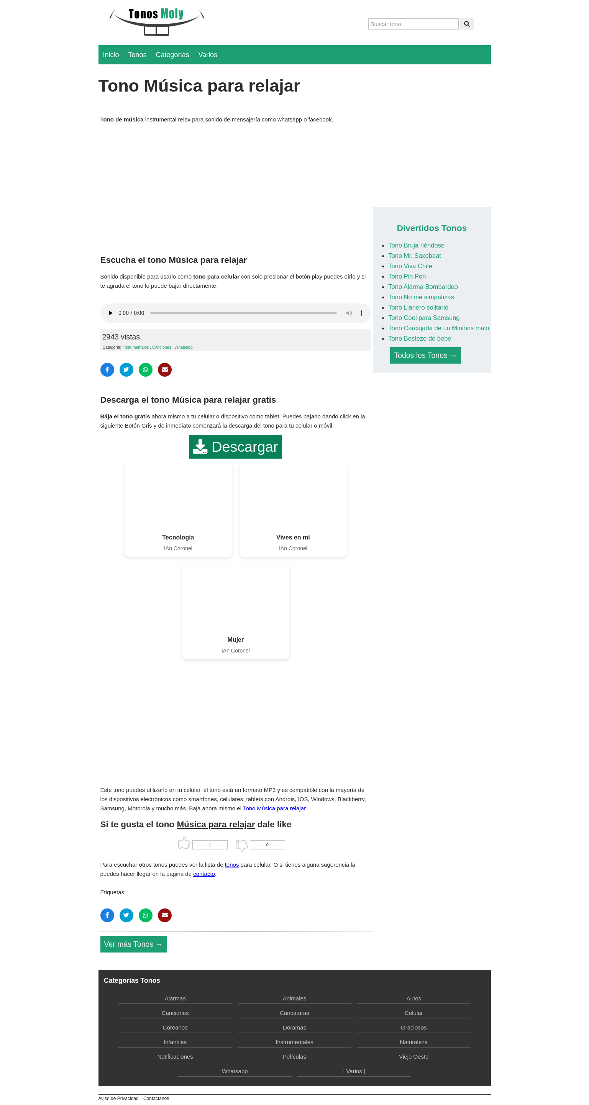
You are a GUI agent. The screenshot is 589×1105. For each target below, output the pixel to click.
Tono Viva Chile (410, 265)
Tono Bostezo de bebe (419, 338)
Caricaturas (294, 1013)
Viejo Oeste (413, 1056)
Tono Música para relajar (274, 808)
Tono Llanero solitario (418, 307)
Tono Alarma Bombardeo (423, 286)
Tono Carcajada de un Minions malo (438, 328)
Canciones (161, 347)
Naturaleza (414, 1042)
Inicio (111, 55)
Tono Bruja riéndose (416, 245)
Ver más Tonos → (133, 944)
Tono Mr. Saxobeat (414, 255)
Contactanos (156, 1098)
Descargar (235, 447)
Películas (294, 1056)
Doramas (294, 1027)
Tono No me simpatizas (421, 296)
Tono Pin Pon (407, 276)
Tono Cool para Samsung (423, 317)
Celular (414, 1013)
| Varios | (354, 1071)
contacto (204, 874)
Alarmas (175, 998)
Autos (414, 998)
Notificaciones (175, 1056)
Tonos (137, 55)
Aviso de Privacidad (118, 1098)
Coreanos (175, 1027)
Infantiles (175, 1042)
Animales (295, 998)
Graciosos (414, 1027)
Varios (208, 55)
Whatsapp (183, 347)
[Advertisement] (235, 194)
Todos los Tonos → (425, 355)
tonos (232, 864)
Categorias (172, 55)
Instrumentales (135, 347)
